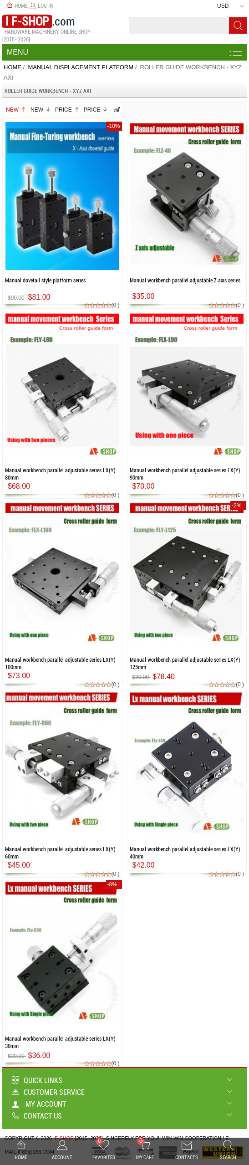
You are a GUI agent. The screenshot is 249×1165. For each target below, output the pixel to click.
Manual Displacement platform (80, 67)
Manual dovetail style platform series (45, 280)
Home (17, 6)
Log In (41, 6)
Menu (17, 52)
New (16, 110)
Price (67, 110)
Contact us (37, 1116)
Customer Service (48, 1092)
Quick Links (37, 1080)
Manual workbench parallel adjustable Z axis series (185, 280)
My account (39, 1104)
